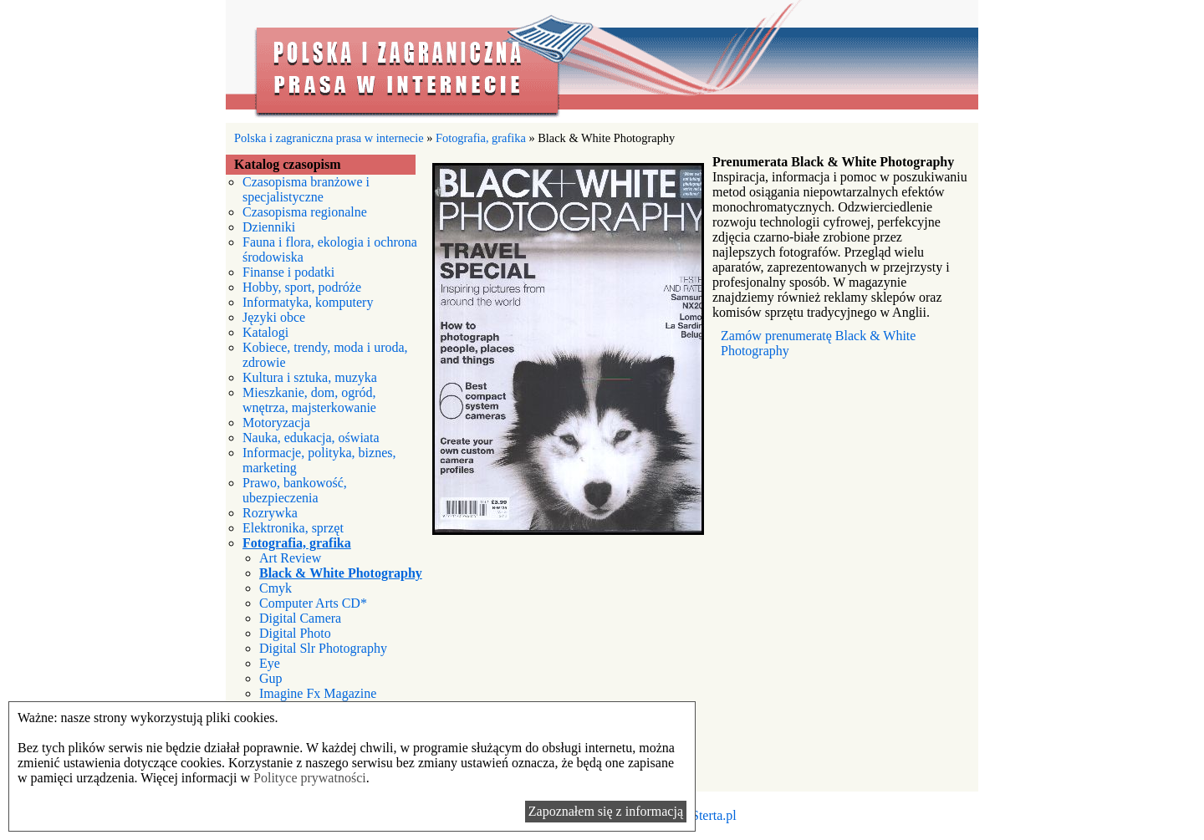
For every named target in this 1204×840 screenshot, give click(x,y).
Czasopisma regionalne (304, 212)
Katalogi (265, 332)
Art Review (290, 558)
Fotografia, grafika (481, 138)
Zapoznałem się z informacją (605, 811)
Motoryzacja (276, 422)
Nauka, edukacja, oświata (310, 437)
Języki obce (273, 317)
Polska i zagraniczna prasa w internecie (602, 61)
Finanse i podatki (288, 272)
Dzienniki (268, 227)
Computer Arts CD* (313, 603)
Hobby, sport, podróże (301, 287)
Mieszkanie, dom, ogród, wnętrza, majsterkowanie (309, 400)
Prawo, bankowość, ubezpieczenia (294, 490)
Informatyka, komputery (307, 302)
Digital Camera (300, 618)
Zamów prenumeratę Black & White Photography (818, 343)
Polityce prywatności (309, 778)
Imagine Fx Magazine (317, 693)
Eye (269, 663)
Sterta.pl (714, 815)
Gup (271, 678)
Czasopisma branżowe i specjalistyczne (306, 189)
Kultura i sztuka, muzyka (309, 377)
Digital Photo (295, 633)
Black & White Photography (340, 573)
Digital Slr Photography (323, 648)
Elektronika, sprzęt (293, 528)
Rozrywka (270, 513)
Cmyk (275, 588)
